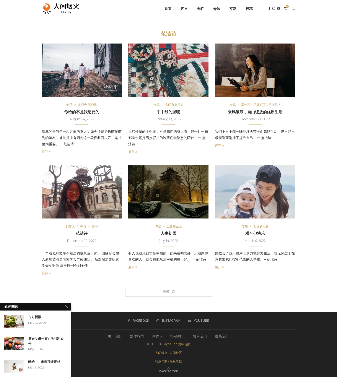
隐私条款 (176, 361)
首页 (167, 9)
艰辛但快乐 (255, 233)
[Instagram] (273, 9)
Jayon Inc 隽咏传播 (176, 344)
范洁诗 (82, 233)
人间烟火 (161, 353)
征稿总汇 (177, 336)
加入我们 (199, 336)
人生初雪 (168, 233)
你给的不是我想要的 (81, 112)
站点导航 (161, 361)
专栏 (200, 9)
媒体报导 (137, 336)
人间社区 (176, 353)
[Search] (293, 9)
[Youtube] (278, 9)
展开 (46, 152)
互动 (233, 9)
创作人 (157, 336)
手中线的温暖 (168, 112)
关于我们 (115, 336)
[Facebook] (269, 9)
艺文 (184, 9)
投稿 (249, 9)
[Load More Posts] (168, 292)
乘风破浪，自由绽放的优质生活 (255, 112)
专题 (216, 9)
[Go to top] (168, 371)
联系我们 (222, 336)
